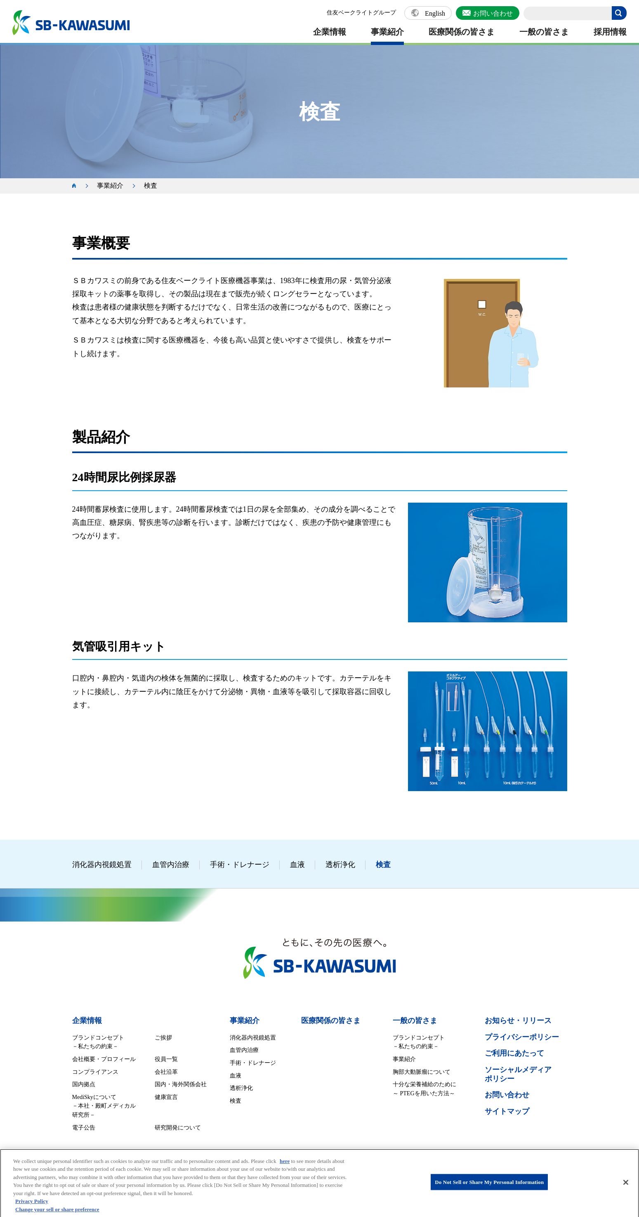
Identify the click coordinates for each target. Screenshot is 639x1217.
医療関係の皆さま (462, 31)
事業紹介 (387, 31)
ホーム (78, 186)
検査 (383, 864)
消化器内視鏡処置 (102, 864)
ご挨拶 (163, 1038)
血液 (297, 864)
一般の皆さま (544, 31)
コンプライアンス (95, 1072)
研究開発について (178, 1128)
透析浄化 (340, 864)
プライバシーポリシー (522, 1037)
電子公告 (83, 1128)
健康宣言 (166, 1097)
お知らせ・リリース (518, 1020)
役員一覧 (166, 1059)
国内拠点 (83, 1084)
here (285, 1168)
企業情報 (329, 31)
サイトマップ (507, 1111)
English (435, 13)
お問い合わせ (493, 13)
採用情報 (610, 31)
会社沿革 (166, 1072)
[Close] (626, 1190)
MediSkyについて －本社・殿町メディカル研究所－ (104, 1106)
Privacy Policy (31, 1209)
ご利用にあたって (514, 1053)
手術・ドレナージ (239, 864)
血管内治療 (170, 864)
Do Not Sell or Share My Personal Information (489, 1189)
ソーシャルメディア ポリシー (518, 1074)
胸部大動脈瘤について (421, 1072)
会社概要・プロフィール (104, 1059)
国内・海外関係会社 (181, 1084)
